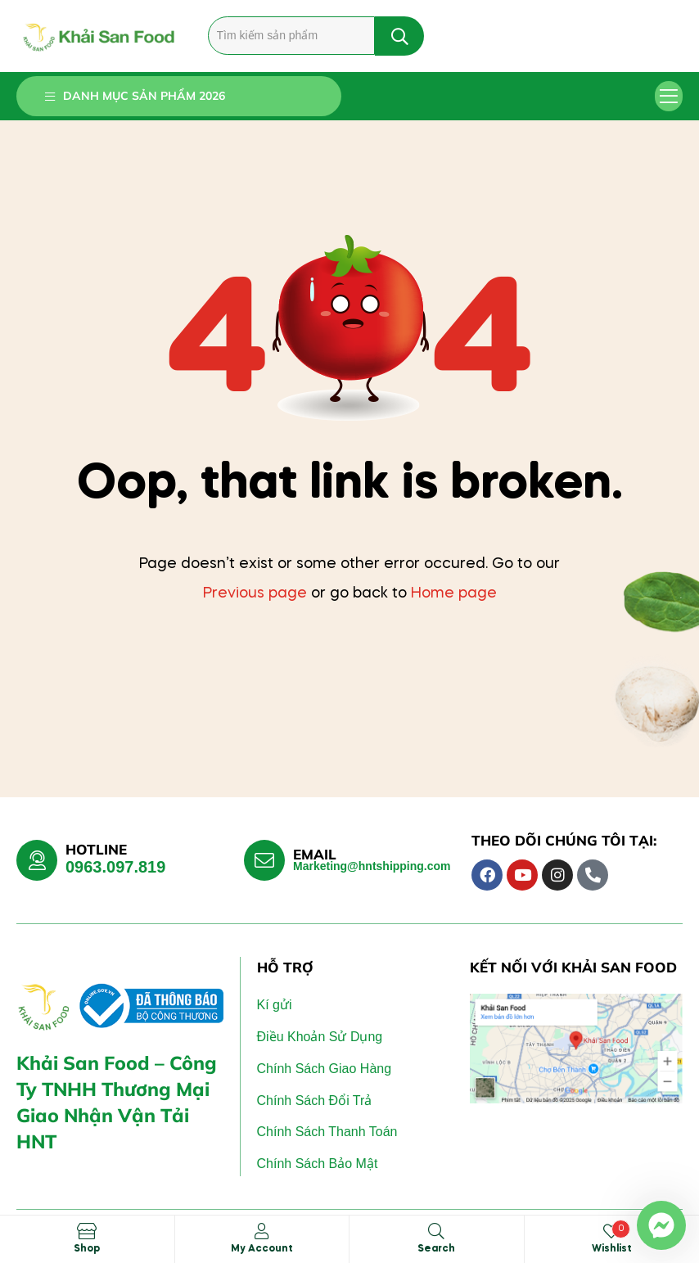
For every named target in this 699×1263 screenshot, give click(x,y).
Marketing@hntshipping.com (372, 866)
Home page (454, 593)
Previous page (255, 593)
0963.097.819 (115, 867)
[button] (669, 96)
